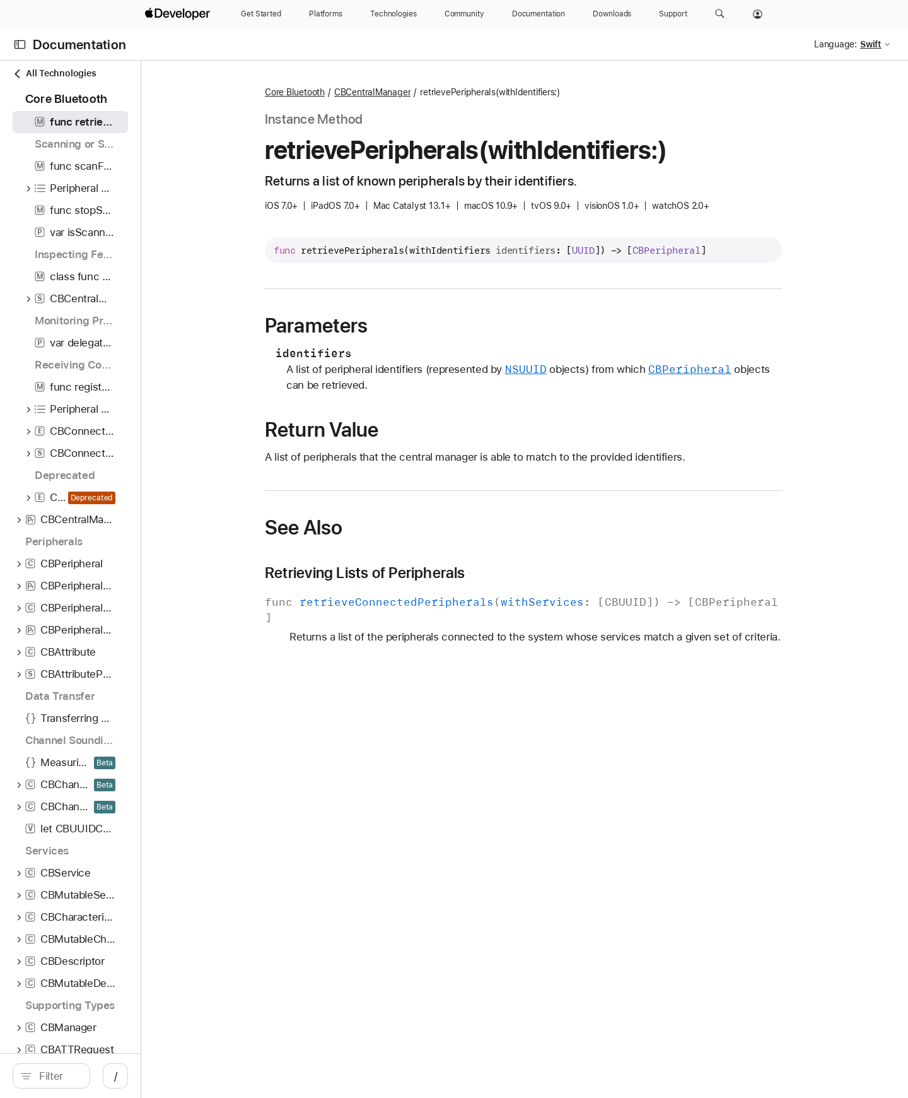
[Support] (673, 14)
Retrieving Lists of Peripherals (432, 573)
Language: (835, 44)
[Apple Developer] (179, 14)
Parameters (383, 325)
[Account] (757, 14)
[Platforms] (325, 14)
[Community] (464, 14)
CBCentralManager (439, 92)
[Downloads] (612, 14)
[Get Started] (261, 14)
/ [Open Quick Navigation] (246, 1076)
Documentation (79, 44)
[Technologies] (393, 14)
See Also (370, 527)
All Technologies (54, 73)
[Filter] (123, 1076)
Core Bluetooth (362, 92)
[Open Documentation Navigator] (20, 44)
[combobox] (123, 1076)
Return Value (389, 429)
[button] (720, 14)
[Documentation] (538, 14)
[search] (117, 1076)
